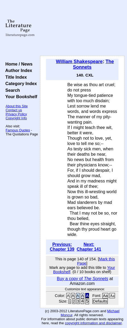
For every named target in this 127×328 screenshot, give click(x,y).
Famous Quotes (18, 130)
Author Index (17, 70)
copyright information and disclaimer (93, 323)
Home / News (18, 64)
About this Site (17, 106)
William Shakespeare (79, 61)
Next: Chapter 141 (89, 246)
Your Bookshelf (20, 96)
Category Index (20, 83)
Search (11, 90)
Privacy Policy (16, 114)
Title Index (15, 77)
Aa (105, 295)
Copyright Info (16, 118)
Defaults (100, 301)
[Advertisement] (82, 28)
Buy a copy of (82, 278)
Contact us (14, 110)
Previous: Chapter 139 (62, 246)
